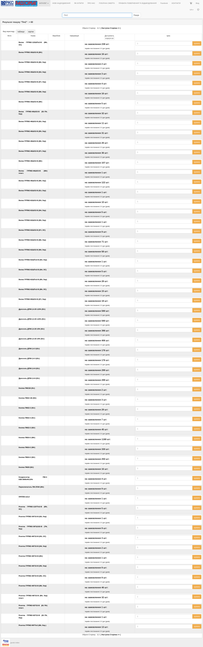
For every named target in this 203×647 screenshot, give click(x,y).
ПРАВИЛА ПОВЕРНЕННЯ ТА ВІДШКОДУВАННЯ (137, 3)
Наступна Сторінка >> (111, 28)
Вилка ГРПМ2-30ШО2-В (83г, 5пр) (32, 72)
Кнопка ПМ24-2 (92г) (27, 457)
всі (109, 38)
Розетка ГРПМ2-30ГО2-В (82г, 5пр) (33, 516)
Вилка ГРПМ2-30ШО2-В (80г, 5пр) (32, 62)
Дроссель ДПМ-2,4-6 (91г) (29, 368)
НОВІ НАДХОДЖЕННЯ (61, 3)
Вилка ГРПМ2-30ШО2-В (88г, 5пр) (32, 92)
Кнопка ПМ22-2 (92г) (27, 428)
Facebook (164, 3)
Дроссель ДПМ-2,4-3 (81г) (29, 349)
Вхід (197, 3)
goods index (14, 643)
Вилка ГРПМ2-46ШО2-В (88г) (30, 161)
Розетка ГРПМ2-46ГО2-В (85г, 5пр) (33, 566)
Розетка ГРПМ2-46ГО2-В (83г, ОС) (32, 536)
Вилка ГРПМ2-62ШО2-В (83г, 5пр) (32, 200)
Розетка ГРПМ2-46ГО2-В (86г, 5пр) (33, 586)
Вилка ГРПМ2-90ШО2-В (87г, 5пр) (32, 299)
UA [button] (191, 10)
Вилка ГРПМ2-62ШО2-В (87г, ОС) (32, 230)
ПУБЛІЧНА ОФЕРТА (107, 3)
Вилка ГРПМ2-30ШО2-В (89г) (30, 102)
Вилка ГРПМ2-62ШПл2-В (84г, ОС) (33, 270)
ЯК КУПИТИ (79, 3)
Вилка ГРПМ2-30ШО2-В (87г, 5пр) (32, 82)
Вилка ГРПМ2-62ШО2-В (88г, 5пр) (32, 240)
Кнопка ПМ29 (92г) (26, 467)
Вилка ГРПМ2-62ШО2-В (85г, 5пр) (32, 220)
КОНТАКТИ (176, 3)
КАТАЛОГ (43, 3)
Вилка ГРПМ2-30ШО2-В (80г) (30, 52)
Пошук (136, 15)
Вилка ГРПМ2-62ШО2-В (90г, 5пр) (32, 250)
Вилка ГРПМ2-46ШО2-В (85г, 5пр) (32, 131)
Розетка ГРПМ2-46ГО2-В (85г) (31, 556)
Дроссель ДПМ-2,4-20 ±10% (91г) (32, 309)
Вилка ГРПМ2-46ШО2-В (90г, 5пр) (32, 181)
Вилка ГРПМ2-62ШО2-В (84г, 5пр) (32, 210)
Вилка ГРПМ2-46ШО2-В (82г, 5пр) (32, 121)
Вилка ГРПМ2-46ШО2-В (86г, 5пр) (32, 141)
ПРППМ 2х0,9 (24, 497)
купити (197, 43)
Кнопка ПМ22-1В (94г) (27, 398)
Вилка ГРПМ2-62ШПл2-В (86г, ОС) (33, 289)
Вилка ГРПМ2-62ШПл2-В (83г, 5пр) (33, 260)
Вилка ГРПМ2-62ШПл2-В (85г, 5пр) (33, 279)
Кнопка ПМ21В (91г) (27, 388)
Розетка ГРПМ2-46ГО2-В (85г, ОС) (32, 576)
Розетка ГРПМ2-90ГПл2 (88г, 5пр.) (32, 625)
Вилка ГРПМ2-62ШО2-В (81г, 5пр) (32, 191)
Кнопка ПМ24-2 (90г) (27, 438)
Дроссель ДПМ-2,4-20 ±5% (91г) (31, 329)
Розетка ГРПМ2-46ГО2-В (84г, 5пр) (33, 546)
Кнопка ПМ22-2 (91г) (27, 408)
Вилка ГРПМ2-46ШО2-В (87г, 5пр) (32, 151)
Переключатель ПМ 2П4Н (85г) (31, 487)
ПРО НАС (91, 3)
